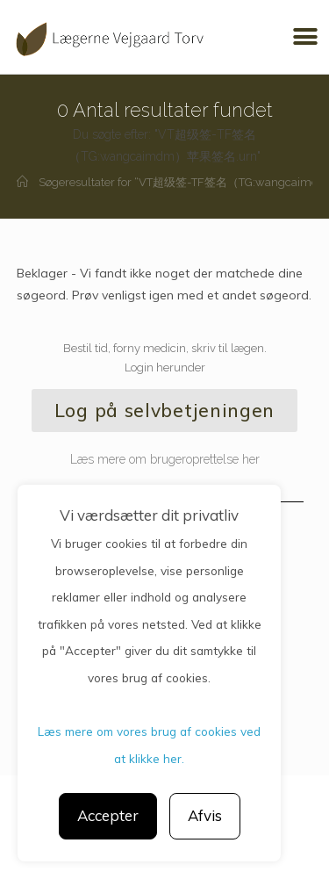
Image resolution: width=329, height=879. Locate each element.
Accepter (108, 815)
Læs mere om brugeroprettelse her (165, 459)
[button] (305, 37)
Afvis (205, 815)
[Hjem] (22, 182)
